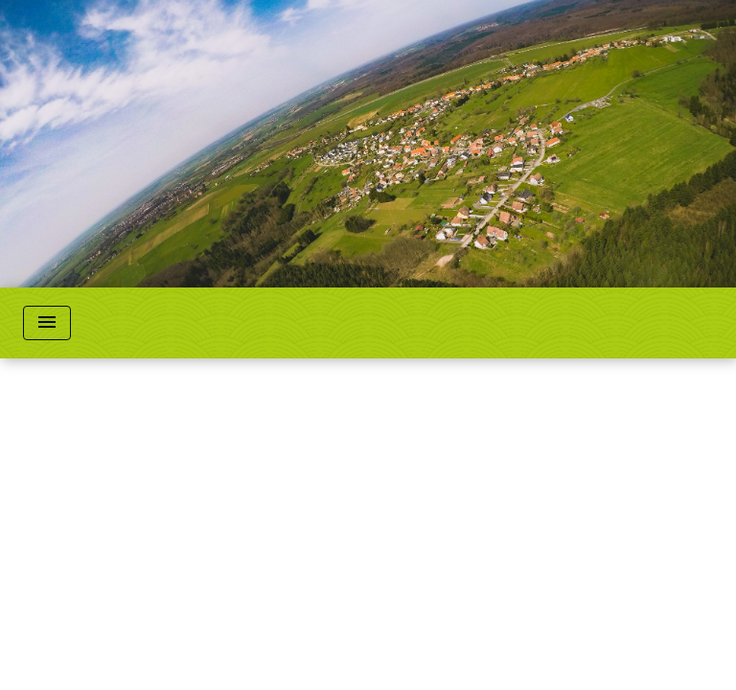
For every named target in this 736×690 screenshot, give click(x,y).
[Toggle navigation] (47, 323)
